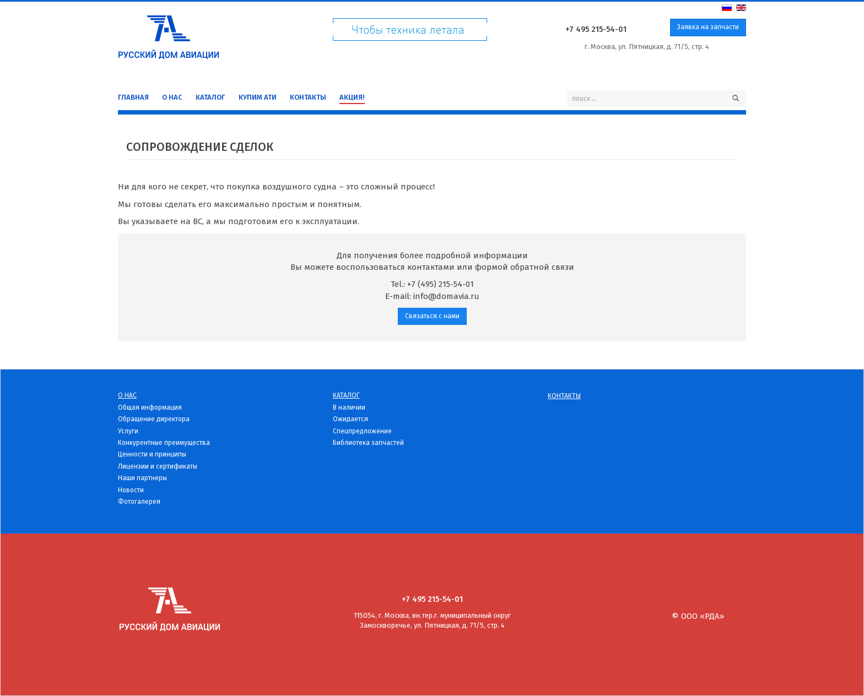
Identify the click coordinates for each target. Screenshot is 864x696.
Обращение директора (154, 419)
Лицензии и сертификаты (157, 466)
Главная (133, 97)
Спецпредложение (362, 431)
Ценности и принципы (152, 454)
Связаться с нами (432, 316)
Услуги (128, 431)
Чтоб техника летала (410, 32)
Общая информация (150, 407)
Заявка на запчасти (708, 27)
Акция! (352, 97)
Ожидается (350, 419)
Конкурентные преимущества (164, 443)
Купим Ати (258, 97)
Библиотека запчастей (368, 443)
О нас (172, 97)
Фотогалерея (139, 501)
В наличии (349, 407)
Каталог (210, 97)
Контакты (308, 97)
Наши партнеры (142, 478)
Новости (131, 490)
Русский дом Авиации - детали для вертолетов (168, 34)
